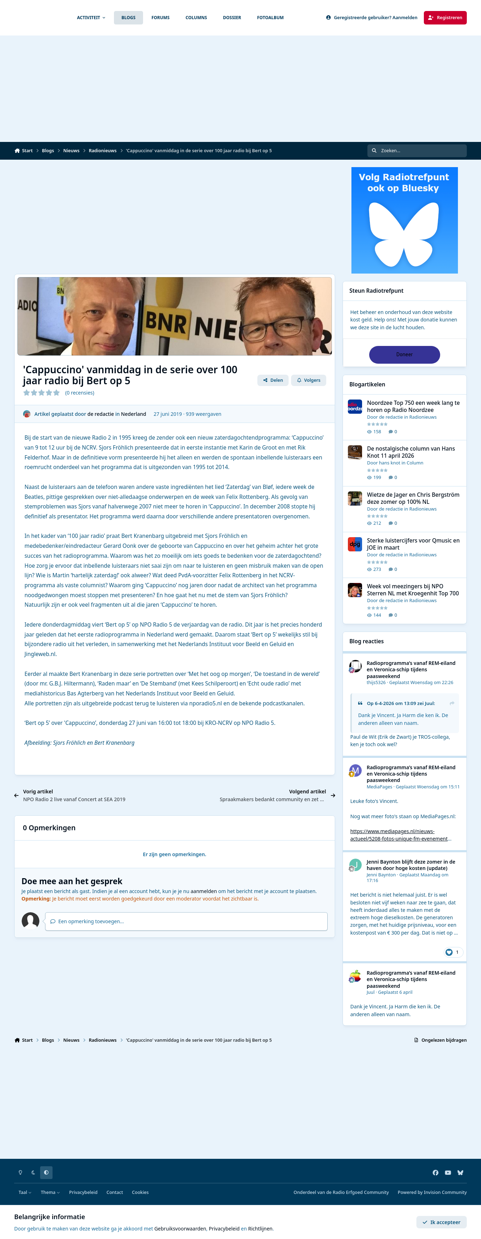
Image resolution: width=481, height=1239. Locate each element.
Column (414, 463)
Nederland (133, 414)
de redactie (100, 414)
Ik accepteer (441, 1222)
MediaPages (379, 787)
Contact (114, 1192)
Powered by (432, 1192)
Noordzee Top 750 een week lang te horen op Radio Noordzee (413, 406)
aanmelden (204, 891)
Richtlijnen (260, 1228)
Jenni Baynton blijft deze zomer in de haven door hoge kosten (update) (411, 864)
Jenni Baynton (381, 875)
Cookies (140, 1192)
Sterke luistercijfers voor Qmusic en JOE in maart (413, 544)
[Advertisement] (241, 88)
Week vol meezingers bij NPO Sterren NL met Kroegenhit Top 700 (413, 590)
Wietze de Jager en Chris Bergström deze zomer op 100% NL (413, 498)
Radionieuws (423, 417)
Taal (25, 1192)
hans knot (389, 463)
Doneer (405, 354)
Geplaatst (421, 682)
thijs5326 (376, 682)
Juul (429, 703)
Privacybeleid (83, 1192)
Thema (50, 1192)
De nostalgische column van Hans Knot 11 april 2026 (411, 452)
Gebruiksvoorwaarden (180, 1228)
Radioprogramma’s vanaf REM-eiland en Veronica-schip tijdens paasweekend (411, 669)
